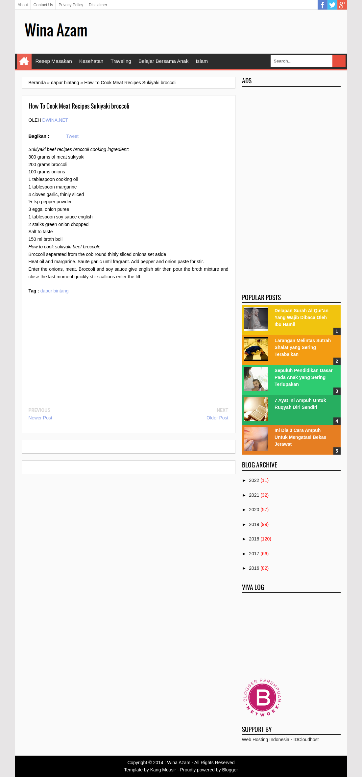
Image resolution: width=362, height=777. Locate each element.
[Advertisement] (221, 31)
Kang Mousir (163, 769)
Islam (202, 61)
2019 (254, 524)
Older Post (217, 417)
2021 (254, 495)
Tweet (72, 136)
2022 (254, 480)
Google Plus (342, 5)
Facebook (322, 5)
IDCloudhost (306, 739)
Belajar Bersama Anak (163, 61)
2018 (254, 538)
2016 (254, 568)
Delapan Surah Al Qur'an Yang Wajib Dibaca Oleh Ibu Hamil (301, 317)
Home (24, 61)
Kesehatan (91, 61)
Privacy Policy (71, 5)
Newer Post (40, 417)
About (23, 5)
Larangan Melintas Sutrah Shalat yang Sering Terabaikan (303, 347)
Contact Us (43, 5)
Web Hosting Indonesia (266, 739)
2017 (254, 553)
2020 (254, 509)
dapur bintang (54, 290)
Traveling (120, 61)
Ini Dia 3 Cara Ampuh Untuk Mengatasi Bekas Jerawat (300, 437)
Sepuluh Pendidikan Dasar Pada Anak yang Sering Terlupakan (304, 377)
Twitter (332, 5)
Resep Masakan (54, 61)
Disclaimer (98, 5)
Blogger (230, 769)
